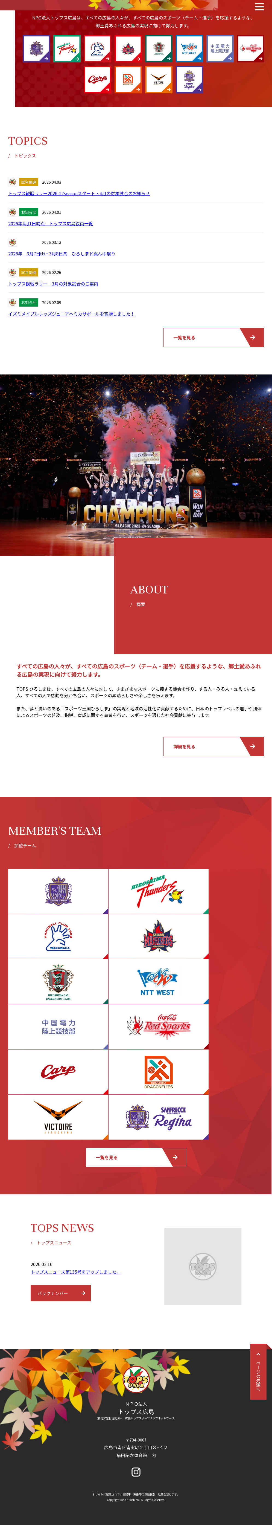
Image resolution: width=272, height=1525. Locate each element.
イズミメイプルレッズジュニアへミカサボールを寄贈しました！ (71, 313)
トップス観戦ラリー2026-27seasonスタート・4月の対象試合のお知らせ (79, 193)
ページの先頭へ (258, 1371)
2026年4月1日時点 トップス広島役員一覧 (50, 223)
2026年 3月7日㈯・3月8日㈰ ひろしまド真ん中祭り (61, 253)
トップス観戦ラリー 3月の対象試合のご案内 (53, 283)
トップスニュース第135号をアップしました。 (76, 1272)
